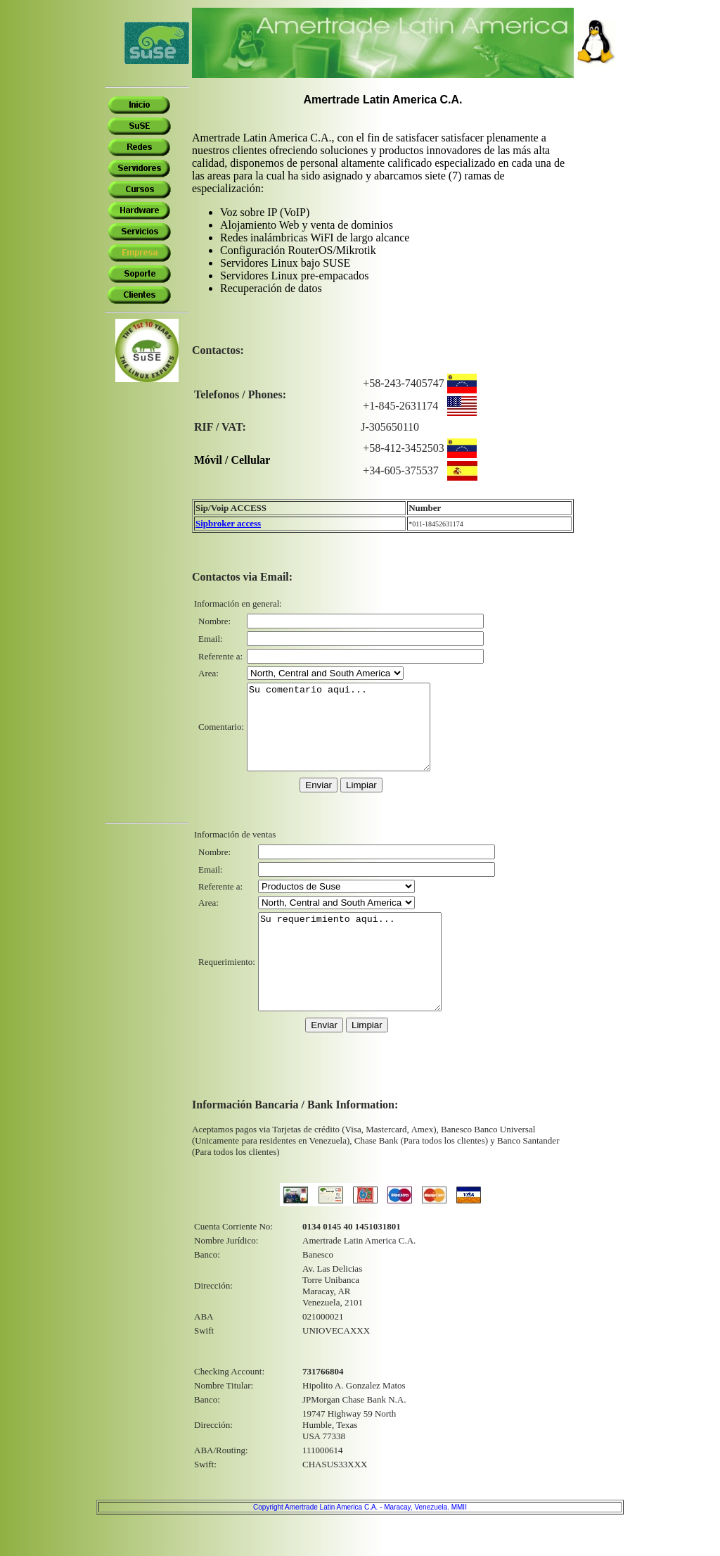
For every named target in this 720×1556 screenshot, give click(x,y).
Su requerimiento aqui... (360, 988)
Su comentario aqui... (349, 735)
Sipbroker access (228, 523)
